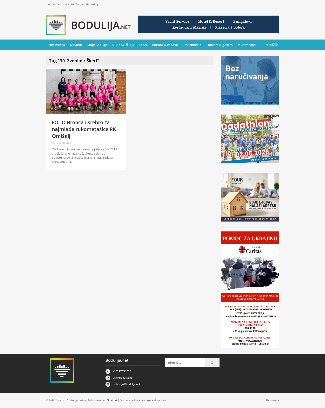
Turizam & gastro (219, 44)
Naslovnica (56, 44)
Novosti (76, 44)
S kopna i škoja (123, 44)
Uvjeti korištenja (73, 4)
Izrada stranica (144, 400)
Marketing (92, 4)
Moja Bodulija (97, 44)
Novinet (112, 400)
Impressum (54, 4)
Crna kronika (191, 44)
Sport (143, 44)
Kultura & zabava (165, 44)
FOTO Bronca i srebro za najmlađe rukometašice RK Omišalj (84, 129)
